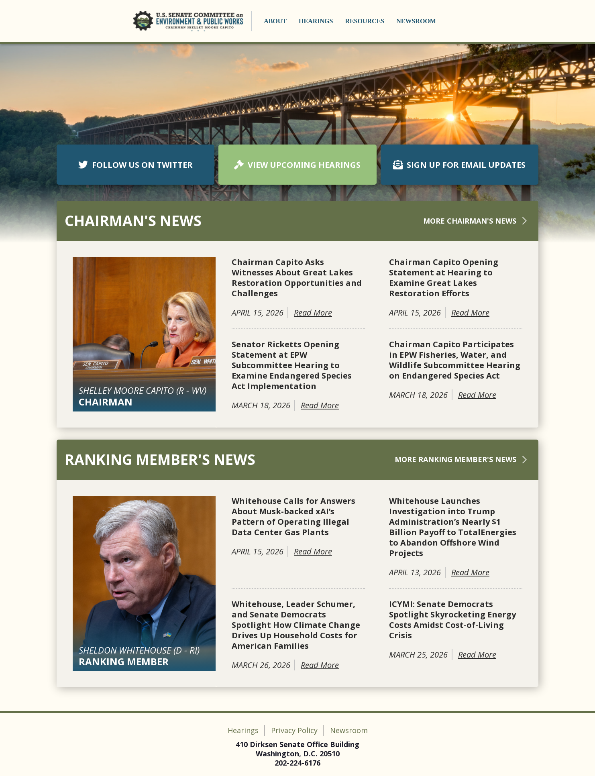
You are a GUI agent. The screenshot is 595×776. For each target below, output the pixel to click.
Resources (364, 21)
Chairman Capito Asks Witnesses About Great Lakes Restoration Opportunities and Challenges (297, 278)
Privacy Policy (294, 730)
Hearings (316, 21)
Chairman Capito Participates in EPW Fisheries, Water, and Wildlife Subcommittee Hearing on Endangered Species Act (454, 360)
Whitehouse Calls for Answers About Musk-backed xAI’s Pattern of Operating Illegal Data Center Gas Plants (293, 517)
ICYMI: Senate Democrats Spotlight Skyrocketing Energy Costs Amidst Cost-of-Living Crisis (452, 620)
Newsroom (416, 21)
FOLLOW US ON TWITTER (135, 164)
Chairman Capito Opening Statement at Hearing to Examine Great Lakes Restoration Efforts (443, 278)
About (275, 21)
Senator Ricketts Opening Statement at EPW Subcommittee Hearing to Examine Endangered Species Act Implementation (292, 365)
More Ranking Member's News (462, 459)
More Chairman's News (476, 221)
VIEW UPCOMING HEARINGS (297, 164)
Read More (313, 312)
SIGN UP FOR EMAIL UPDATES (459, 164)
